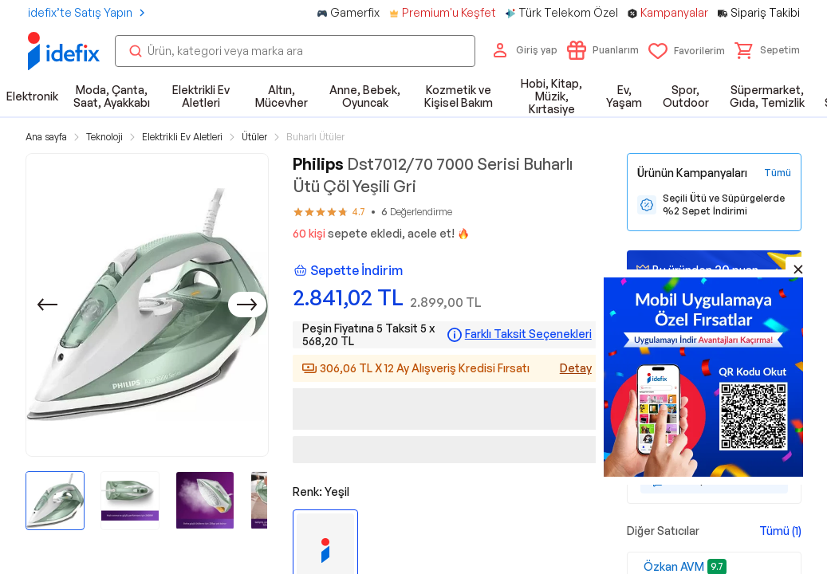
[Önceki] (47, 304)
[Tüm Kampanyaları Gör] (777, 173)
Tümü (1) (780, 530)
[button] (767, 50)
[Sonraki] (247, 304)
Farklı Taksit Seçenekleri (528, 334)
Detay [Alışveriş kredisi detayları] (576, 368)
